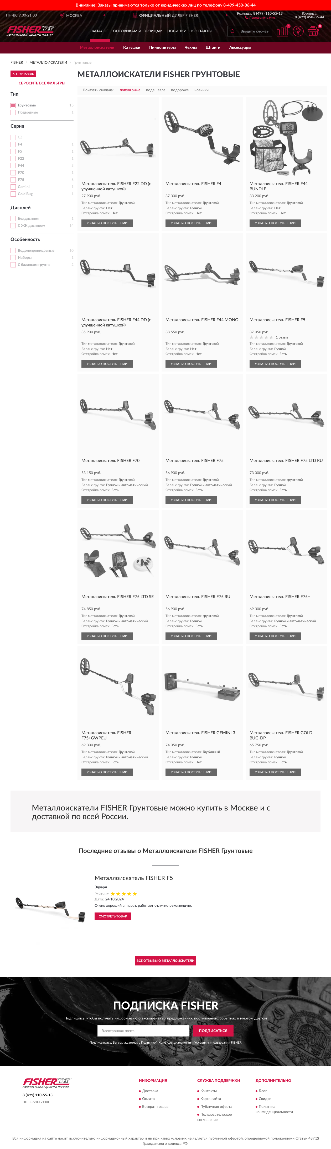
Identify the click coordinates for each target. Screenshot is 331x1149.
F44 (21, 166)
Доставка (150, 1091)
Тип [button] (14, 94)
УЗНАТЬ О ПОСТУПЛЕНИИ (107, 223)
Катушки (131, 48)
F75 (21, 180)
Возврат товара (155, 1107)
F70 (21, 173)
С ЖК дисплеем (31, 226)
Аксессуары (240, 48)
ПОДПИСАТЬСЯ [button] (213, 1031)
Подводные (28, 112)
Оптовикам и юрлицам (138, 31)
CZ (20, 137)
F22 (21, 158)
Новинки (177, 31)
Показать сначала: (98, 90)
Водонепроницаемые (36, 251)
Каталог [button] (100, 31)
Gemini (24, 187)
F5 (20, 151)
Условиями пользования (212, 1042)
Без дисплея (28, 219)
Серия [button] (17, 126)
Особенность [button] (25, 239)
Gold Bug (25, 194)
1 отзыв (282, 337)
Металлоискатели (97, 48)
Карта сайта (210, 1099)
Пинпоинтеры (162, 48)
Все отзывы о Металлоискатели (165, 960)
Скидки (265, 1099)
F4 (20, 144)
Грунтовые (27, 105)
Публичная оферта (216, 1107)
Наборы (25, 258)
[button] (260, 17)
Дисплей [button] (21, 208)
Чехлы (191, 48)
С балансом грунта (34, 265)
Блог (263, 1091)
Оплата (148, 1099)
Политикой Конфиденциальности (166, 1042)
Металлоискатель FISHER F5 (134, 878)
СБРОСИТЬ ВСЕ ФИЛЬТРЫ (42, 83)
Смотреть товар (113, 916)
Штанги (213, 48)
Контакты (201, 31)
